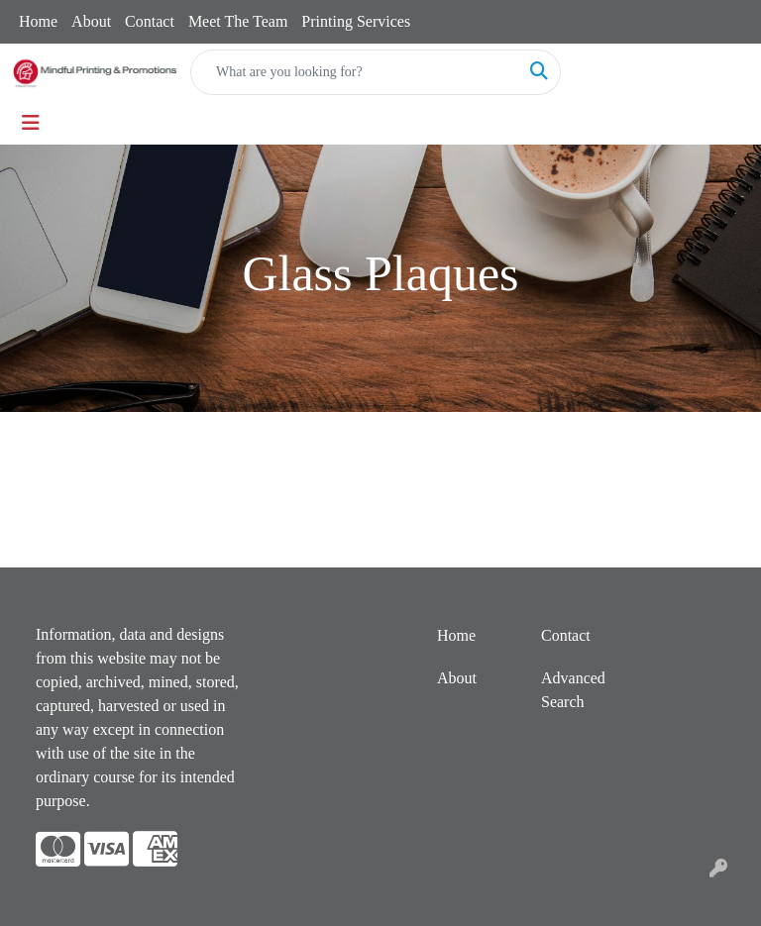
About (91, 21)
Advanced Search (573, 689)
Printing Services (355, 21)
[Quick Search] (354, 72)
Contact (149, 21)
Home (38, 21)
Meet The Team (237, 21)
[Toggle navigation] (31, 123)
